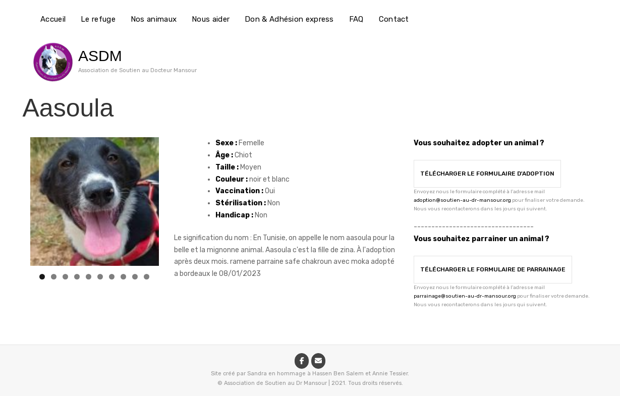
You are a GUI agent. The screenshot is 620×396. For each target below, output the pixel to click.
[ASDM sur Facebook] (302, 361)
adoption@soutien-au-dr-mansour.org (462, 200)
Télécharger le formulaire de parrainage (493, 269)
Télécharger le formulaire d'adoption (487, 173)
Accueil (53, 19)
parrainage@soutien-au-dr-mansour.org (465, 296)
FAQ (356, 19)
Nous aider (211, 19)
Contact (394, 19)
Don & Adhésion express (289, 19)
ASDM (100, 55)
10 (146, 276)
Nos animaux (154, 19)
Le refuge (98, 19)
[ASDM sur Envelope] (318, 361)
